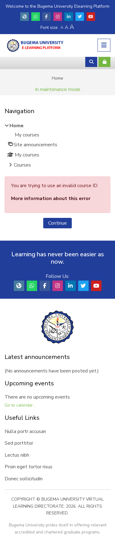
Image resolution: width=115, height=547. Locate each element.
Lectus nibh (17, 455)
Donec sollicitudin (24, 478)
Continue (57, 223)
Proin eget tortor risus (28, 466)
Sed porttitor (19, 443)
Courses (22, 165)
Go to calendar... (20, 405)
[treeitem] (57, 146)
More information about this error (50, 198)
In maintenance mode (57, 89)
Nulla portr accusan (25, 431)
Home (57, 78)
